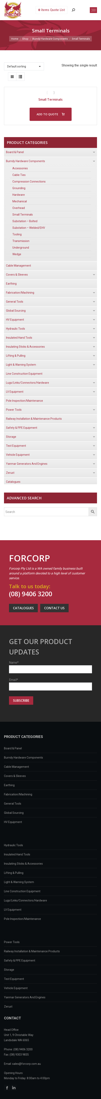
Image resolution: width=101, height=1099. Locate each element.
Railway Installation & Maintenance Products (32, 951)
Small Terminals (50, 99)
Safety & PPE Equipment (19, 960)
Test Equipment (14, 979)
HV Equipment (13, 822)
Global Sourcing (14, 812)
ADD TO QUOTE (47, 114)
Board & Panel (13, 748)
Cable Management (16, 766)
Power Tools (12, 942)
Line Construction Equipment (22, 891)
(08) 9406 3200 (30, 593)
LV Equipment (12, 909)
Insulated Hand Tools (17, 854)
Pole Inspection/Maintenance (22, 918)
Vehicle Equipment (16, 988)
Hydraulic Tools (13, 845)
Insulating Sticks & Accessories (23, 863)
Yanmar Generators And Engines (24, 997)
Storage (9, 969)
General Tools (12, 803)
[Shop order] (24, 66)
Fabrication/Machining (18, 794)
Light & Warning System (19, 882)
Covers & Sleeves (15, 776)
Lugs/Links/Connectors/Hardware (25, 900)
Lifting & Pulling (13, 872)
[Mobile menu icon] (93, 10)
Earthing (9, 785)
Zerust (8, 1006)
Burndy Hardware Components (23, 757)
